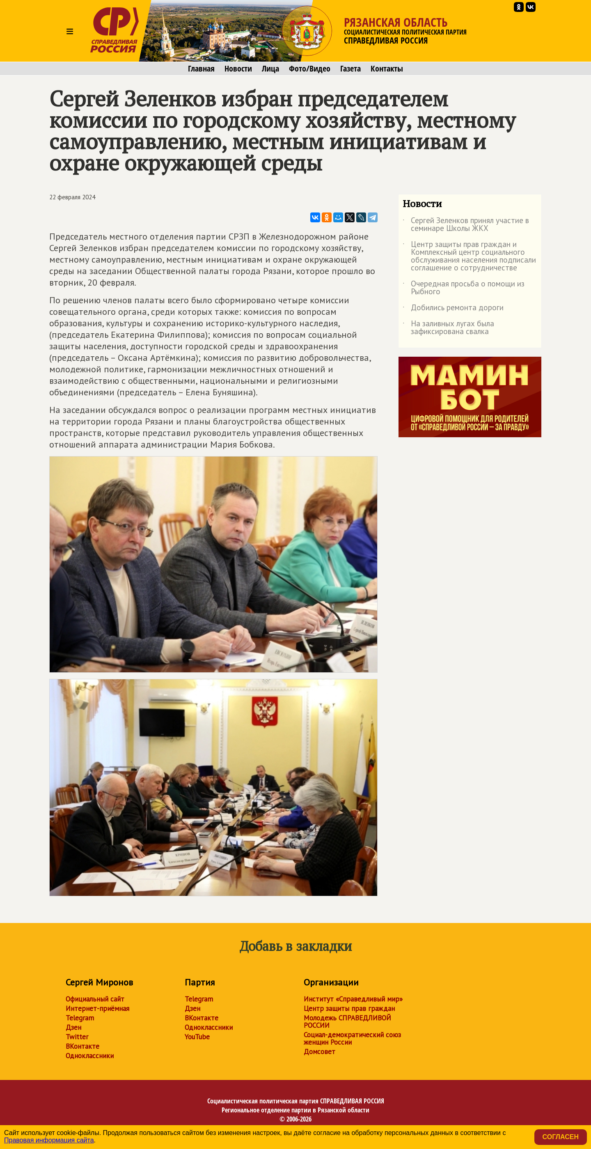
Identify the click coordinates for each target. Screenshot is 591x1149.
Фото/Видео (309, 68)
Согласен (561, 1136)
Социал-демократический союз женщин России (352, 1038)
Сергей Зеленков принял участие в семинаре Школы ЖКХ (466, 225)
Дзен (73, 1027)
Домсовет (319, 1051)
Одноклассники (90, 1055)
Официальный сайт (95, 999)
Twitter (77, 1037)
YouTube (197, 1037)
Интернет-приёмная (97, 1008)
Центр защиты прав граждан (349, 1008)
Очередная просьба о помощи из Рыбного (464, 288)
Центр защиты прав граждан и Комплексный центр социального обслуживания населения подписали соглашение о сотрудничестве (469, 256)
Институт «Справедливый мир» (353, 999)
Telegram (80, 1018)
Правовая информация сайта (49, 1140)
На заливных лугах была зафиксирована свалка (448, 328)
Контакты (387, 68)
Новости (238, 68)
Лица (270, 68)
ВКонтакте (82, 1046)
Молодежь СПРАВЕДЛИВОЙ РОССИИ (347, 1021)
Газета (350, 68)
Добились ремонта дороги (453, 309)
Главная (201, 68)
